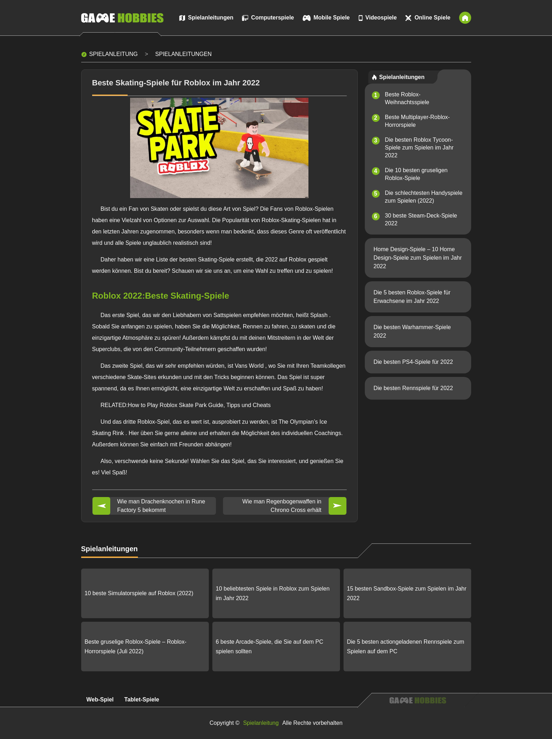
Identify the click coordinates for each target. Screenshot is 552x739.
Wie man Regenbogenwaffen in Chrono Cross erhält (282, 505)
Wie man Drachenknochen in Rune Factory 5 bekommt (161, 505)
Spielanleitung (113, 54)
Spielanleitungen (183, 54)
